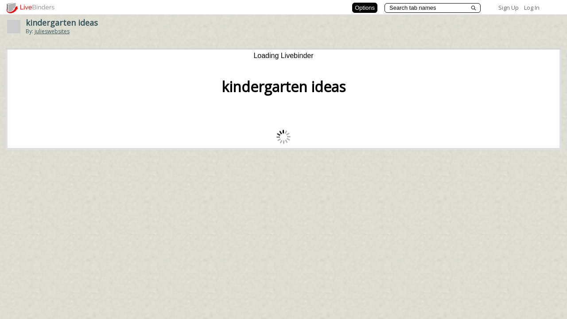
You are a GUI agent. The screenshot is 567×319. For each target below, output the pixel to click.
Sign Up (508, 8)
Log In (532, 8)
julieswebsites (52, 31)
